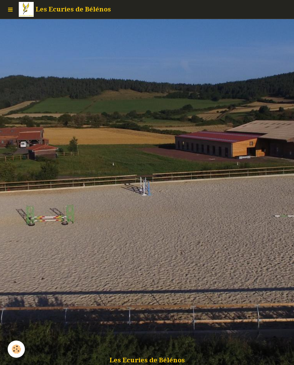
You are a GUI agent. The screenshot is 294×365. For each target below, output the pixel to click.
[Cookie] (16, 349)
